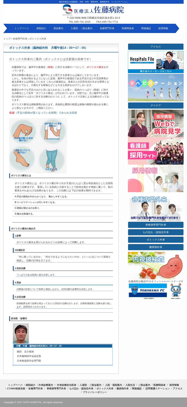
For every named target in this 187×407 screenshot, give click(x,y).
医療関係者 (128, 28)
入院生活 (130, 385)
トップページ (21, 28)
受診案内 (58, 28)
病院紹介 (41, 28)
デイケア (156, 105)
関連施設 (146, 28)
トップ (7, 38)
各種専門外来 (107, 28)
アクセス (156, 46)
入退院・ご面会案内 (81, 28)
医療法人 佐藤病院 (93, 13)
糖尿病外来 (155, 247)
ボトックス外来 (156, 239)
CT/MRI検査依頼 (16, 388)
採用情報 (163, 28)
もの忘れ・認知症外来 (156, 232)
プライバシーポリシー (95, 392)
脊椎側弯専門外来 (155, 224)
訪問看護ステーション (158, 388)
